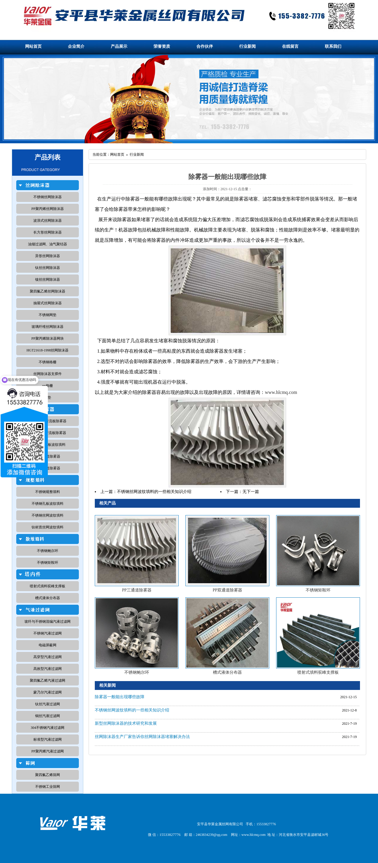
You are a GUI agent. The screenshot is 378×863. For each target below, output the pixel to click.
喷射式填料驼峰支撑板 (47, 586)
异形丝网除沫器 (47, 256)
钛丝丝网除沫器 (47, 268)
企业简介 (76, 46)
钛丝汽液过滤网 (47, 704)
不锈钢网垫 (47, 315)
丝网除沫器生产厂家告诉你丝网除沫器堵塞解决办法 (142, 736)
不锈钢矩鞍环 (47, 562)
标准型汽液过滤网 (47, 739)
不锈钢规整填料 (47, 492)
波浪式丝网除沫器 (47, 220)
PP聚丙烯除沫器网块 (47, 338)
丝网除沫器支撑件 (47, 374)
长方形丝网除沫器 (47, 232)
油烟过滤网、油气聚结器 (47, 244)
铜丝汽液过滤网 (47, 716)
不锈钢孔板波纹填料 (47, 504)
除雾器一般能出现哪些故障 (119, 697)
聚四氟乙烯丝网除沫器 (47, 291)
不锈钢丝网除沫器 (47, 197)
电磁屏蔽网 (47, 645)
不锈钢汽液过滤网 (47, 633)
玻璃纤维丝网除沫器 (47, 327)
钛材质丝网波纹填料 (47, 527)
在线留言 (290, 46)
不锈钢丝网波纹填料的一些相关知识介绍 (154, 491)
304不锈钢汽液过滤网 (47, 728)
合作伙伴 (204, 46)
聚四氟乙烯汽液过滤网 (47, 680)
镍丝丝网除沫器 (47, 279)
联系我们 (333, 46)
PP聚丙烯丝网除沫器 (47, 209)
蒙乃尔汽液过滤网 (47, 692)
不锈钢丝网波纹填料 (47, 515)
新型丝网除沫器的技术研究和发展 (126, 723)
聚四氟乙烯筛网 (47, 775)
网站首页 (33, 46)
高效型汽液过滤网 (47, 669)
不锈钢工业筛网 (47, 787)
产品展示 (119, 46)
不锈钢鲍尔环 (47, 551)
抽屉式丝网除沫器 (47, 303)
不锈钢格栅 (47, 362)
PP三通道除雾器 (136, 590)
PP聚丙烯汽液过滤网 (47, 751)
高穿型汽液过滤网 (47, 657)
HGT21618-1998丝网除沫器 (48, 350)
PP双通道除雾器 (227, 590)
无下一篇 (250, 491)
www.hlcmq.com (281, 392)
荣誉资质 (162, 46)
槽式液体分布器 (47, 598)
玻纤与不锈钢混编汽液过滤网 (48, 621)
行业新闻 (247, 46)
